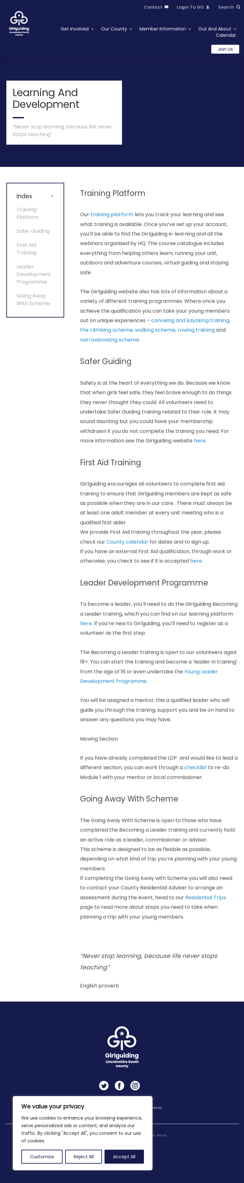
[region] (82, 1133)
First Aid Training (27, 252)
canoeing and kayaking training (190, 331)
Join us (225, 49)
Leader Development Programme (34, 278)
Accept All (124, 1156)
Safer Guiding (33, 235)
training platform (112, 225)
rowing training (196, 341)
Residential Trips (205, 908)
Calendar (226, 35)
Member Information (162, 29)
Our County (114, 29)
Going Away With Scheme (33, 303)
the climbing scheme (106, 341)
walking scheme (155, 341)
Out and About (214, 29)
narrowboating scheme (109, 351)
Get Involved (75, 29)
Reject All (84, 1156)
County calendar (127, 553)
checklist (195, 778)
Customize (42, 1156)
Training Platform (28, 217)
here (200, 452)
